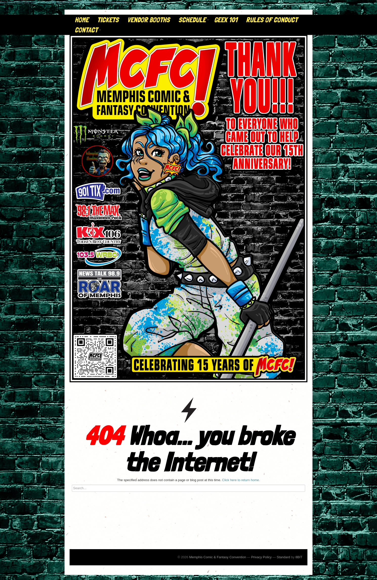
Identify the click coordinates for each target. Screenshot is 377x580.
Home (82, 20)
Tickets (108, 20)
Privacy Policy (261, 557)
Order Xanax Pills (43, 2)
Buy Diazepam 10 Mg (72, 2)
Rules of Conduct (272, 20)
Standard (283, 557)
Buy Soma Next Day (15, 2)
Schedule (193, 20)
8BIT (299, 557)
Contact (88, 30)
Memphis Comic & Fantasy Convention (217, 557)
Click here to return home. (241, 480)
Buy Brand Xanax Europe (108, 2)
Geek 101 (225, 20)
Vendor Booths (148, 20)
